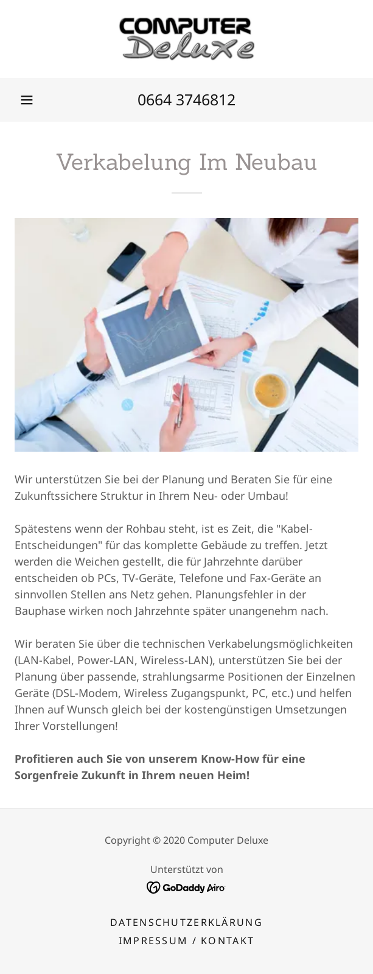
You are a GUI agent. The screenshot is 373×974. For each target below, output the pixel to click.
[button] (27, 100)
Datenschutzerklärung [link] (186, 922)
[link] (187, 39)
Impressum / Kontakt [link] (186, 940)
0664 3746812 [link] (186, 99)
